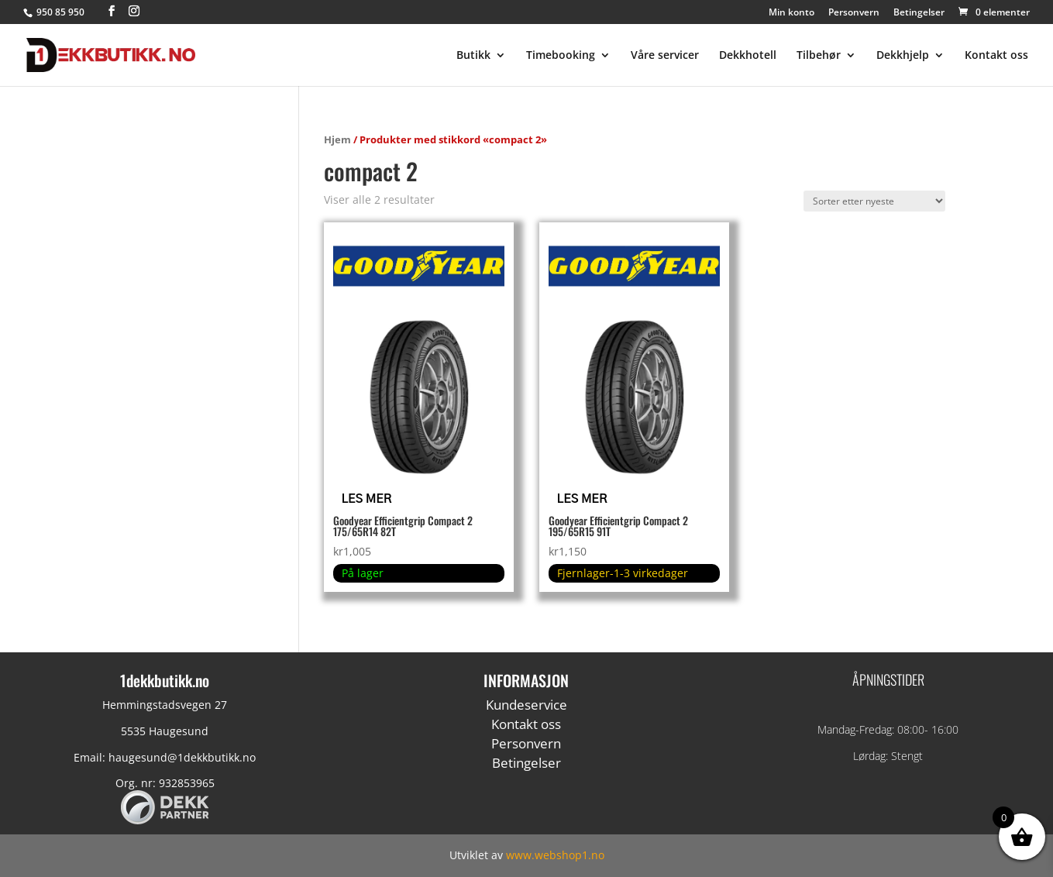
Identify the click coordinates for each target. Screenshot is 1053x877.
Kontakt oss (996, 56)
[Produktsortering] (874, 201)
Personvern (853, 13)
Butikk (473, 56)
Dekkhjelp (902, 56)
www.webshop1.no (555, 855)
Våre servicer (665, 56)
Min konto (791, 13)
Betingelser (919, 13)
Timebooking (560, 56)
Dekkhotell (747, 56)
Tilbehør (819, 56)
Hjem (337, 139)
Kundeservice (526, 705)
